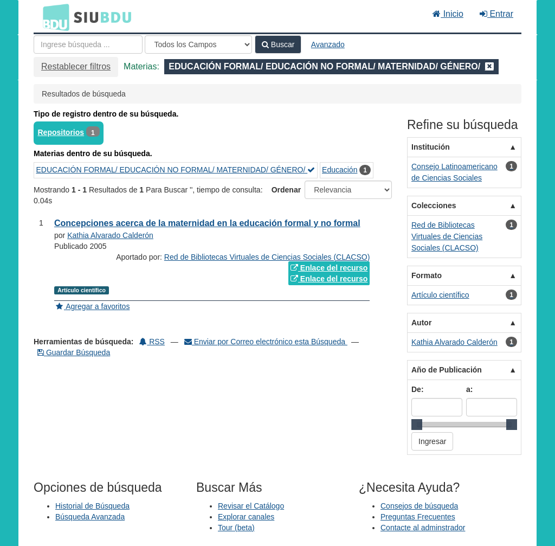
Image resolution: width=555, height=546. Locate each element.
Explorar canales (246, 516)
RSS (152, 341)
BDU (53, 17)
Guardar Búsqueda (73, 352)
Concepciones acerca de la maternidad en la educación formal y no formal (207, 223)
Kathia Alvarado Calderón (110, 235)
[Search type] (198, 44)
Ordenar (286, 189)
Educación (339, 169)
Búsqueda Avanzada (90, 516)
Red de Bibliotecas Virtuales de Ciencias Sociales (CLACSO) (267, 257)
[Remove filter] (489, 66)
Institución (430, 147)
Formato (426, 275)
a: (469, 389)
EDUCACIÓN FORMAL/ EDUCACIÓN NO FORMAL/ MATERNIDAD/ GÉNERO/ (175, 169)
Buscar (278, 44)
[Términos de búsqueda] (88, 44)
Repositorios (61, 132)
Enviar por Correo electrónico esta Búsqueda (265, 341)
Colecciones (433, 205)
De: (417, 389)
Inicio (448, 13)
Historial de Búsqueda (92, 506)
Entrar (496, 13)
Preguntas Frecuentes (417, 516)
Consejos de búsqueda (419, 506)
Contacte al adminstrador (422, 527)
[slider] (416, 424)
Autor (421, 322)
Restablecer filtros (76, 66)
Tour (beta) (236, 527)
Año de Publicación (446, 369)
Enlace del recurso (329, 268)
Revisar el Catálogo (251, 506)
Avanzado (328, 44)
